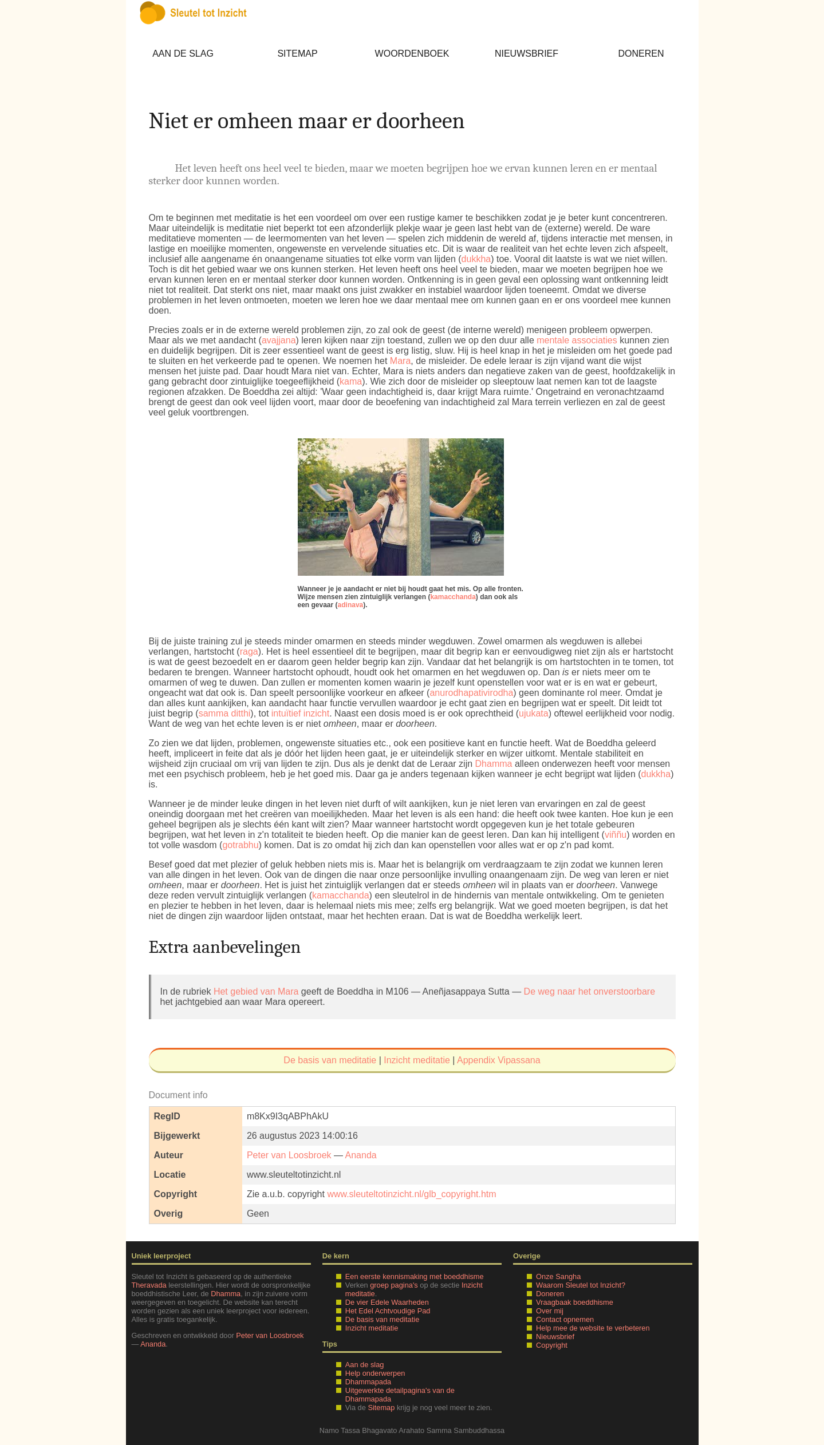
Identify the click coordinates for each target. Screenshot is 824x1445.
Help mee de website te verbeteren (592, 1328)
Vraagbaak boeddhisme (574, 1302)
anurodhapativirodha (471, 693)
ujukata (534, 713)
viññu (615, 835)
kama (351, 381)
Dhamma (493, 764)
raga (249, 651)
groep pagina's (394, 1285)
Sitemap (297, 53)
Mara (400, 361)
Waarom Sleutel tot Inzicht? (580, 1285)
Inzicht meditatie (417, 1060)
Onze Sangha (558, 1276)
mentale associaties (577, 340)
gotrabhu (240, 845)
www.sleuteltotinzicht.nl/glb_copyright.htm (411, 1194)
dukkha (476, 259)
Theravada (149, 1285)
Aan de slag (183, 53)
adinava (351, 605)
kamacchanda (452, 597)
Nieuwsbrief (526, 53)
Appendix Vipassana (499, 1060)
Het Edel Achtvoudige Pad (388, 1311)
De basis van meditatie (329, 1060)
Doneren (641, 53)
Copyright (551, 1345)
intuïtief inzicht (300, 713)
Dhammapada (368, 1381)
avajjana (279, 340)
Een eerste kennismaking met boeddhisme (414, 1276)
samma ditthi (225, 713)
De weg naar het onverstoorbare (589, 991)
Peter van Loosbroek (289, 1155)
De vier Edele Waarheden (387, 1302)
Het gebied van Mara (256, 991)
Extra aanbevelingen (225, 946)
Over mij (549, 1311)
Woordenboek (412, 53)
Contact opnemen (565, 1319)
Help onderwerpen (375, 1373)
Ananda (361, 1155)
